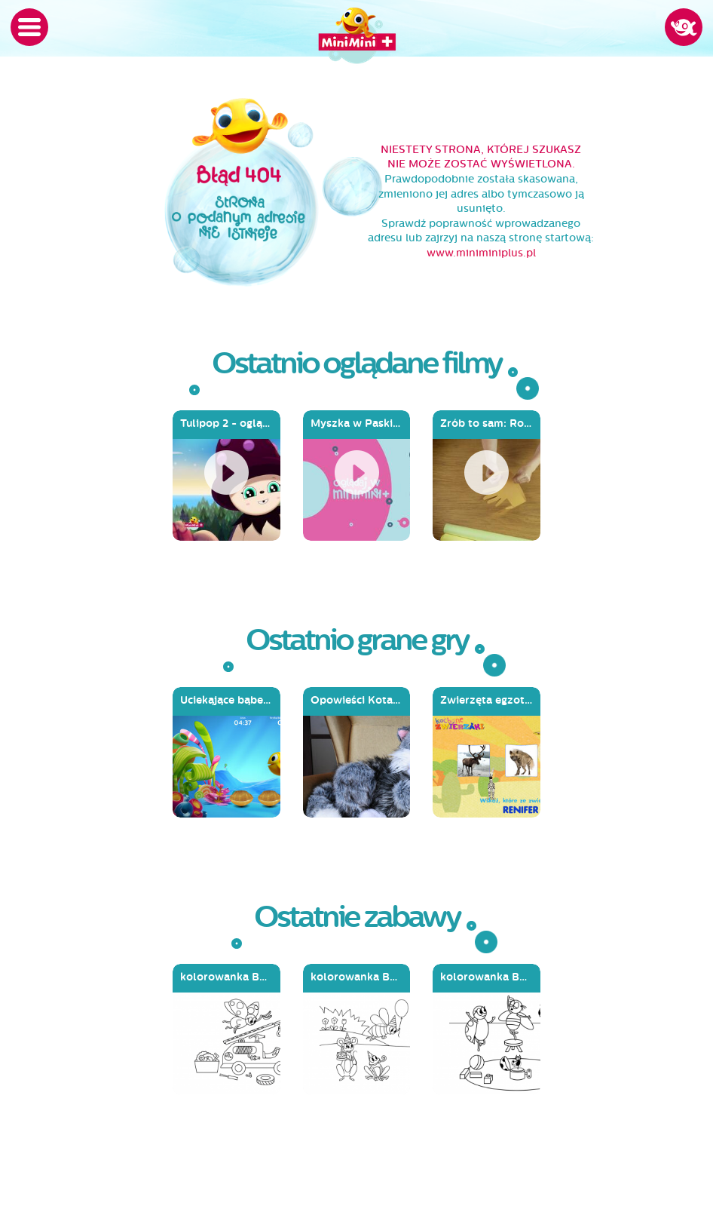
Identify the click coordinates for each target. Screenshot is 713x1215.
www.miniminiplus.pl (481, 253)
